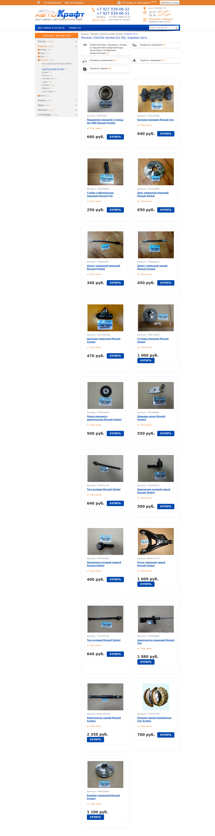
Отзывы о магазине (136, 2)
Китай (46, 41)
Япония (46, 110)
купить (115, 136)
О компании (52, 2)
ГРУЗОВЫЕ (48, 114)
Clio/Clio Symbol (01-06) (111, 34)
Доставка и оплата (51, 27)
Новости (75, 27)
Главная (38, 2)
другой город (99, 20)
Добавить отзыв (170, 2)
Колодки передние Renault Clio (155, 120)
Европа (46, 46)
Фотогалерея (74, 2)
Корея (45, 100)
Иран (44, 105)
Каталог (85, 34)
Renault (94, 34)
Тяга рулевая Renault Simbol (103, 489)
